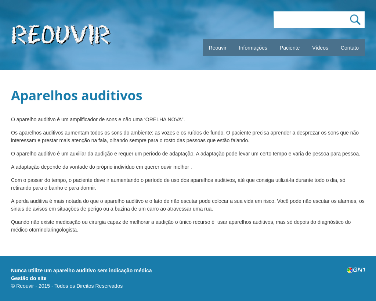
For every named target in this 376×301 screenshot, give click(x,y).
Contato (350, 48)
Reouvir (218, 48)
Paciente (290, 48)
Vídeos (320, 48)
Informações (253, 48)
